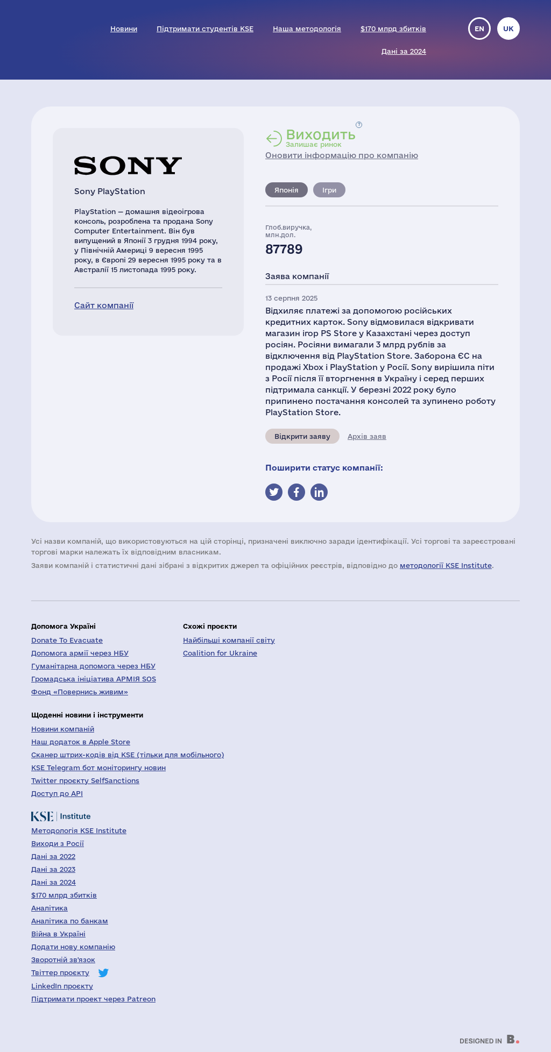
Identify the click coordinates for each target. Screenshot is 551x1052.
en (479, 28)
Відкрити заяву (302, 436)
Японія (286, 190)
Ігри (329, 190)
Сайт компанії (103, 305)
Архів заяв (367, 436)
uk (508, 28)
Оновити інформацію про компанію (341, 155)
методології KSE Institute (446, 565)
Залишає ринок (321, 137)
